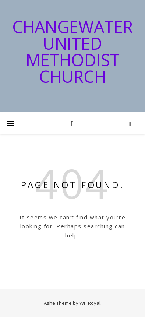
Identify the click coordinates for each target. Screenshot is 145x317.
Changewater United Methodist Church (72, 51)
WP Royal (89, 303)
